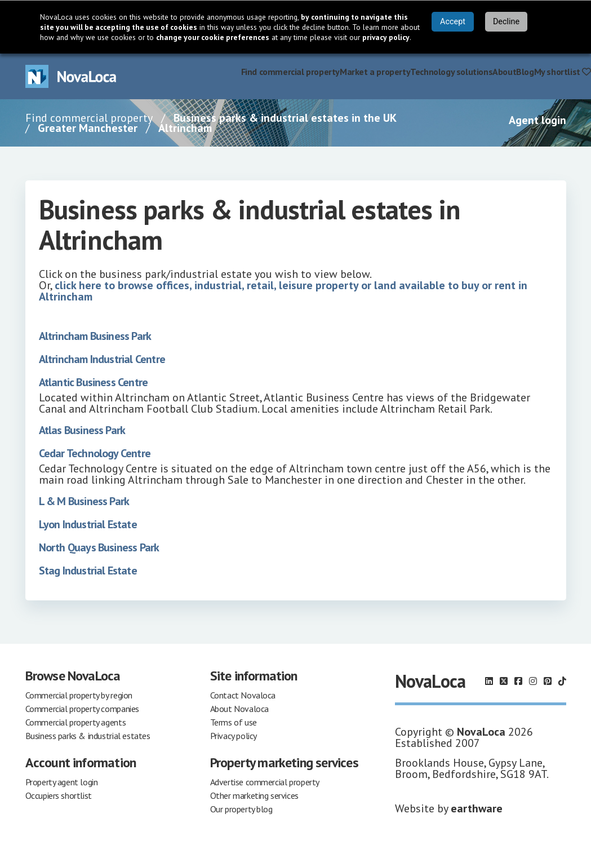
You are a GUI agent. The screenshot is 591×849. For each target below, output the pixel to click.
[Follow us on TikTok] (562, 681)
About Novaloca (239, 708)
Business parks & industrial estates (87, 735)
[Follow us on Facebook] (518, 681)
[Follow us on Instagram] (533, 681)
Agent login (537, 120)
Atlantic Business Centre (93, 382)
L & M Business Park (84, 501)
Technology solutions (451, 71)
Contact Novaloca (243, 695)
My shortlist (562, 71)
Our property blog (241, 809)
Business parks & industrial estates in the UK (285, 118)
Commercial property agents (75, 722)
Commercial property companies (82, 708)
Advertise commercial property (264, 782)
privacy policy (386, 37)
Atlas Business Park (82, 430)
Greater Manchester (87, 128)
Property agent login (61, 782)
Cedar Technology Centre (95, 453)
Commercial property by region (78, 695)
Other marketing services (254, 795)
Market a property (375, 71)
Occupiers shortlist (58, 795)
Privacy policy (233, 735)
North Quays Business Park (99, 547)
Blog (525, 71)
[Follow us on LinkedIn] (489, 681)
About (504, 71)
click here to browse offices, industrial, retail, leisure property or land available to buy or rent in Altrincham (283, 291)
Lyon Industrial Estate (88, 524)
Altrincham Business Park (95, 336)
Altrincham (185, 128)
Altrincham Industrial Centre (102, 359)
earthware (477, 808)
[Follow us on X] (504, 681)
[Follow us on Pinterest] (548, 681)
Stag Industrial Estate (88, 570)
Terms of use (233, 722)
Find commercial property (290, 71)
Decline (506, 21)
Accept (452, 21)
